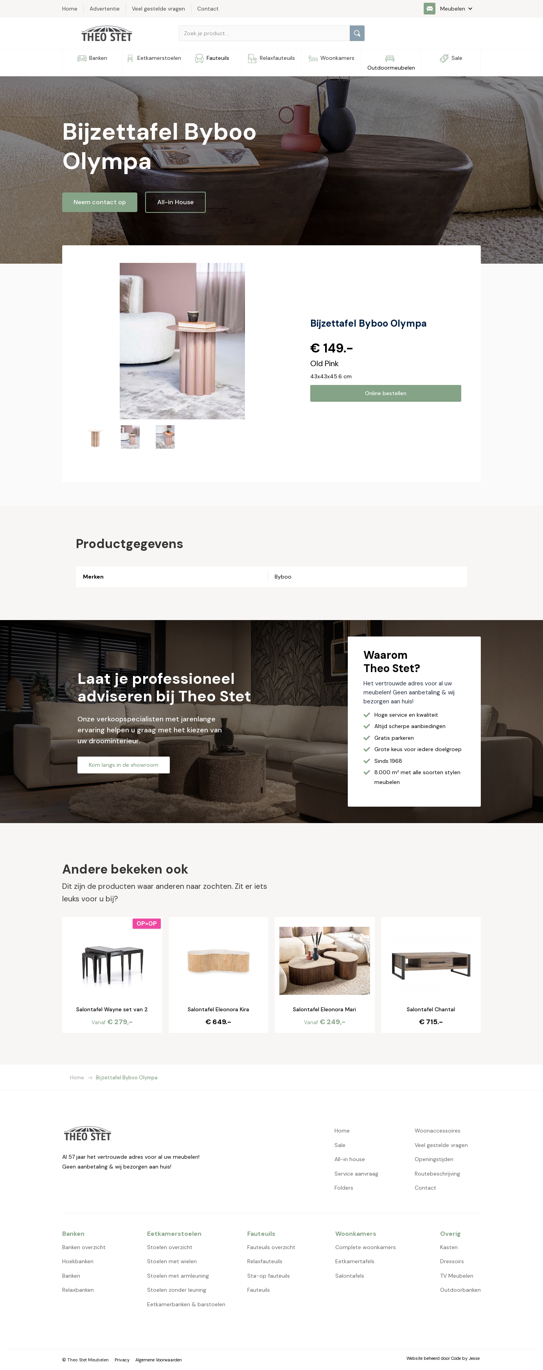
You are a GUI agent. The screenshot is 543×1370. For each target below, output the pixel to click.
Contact (425, 1187)
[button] (452, 8)
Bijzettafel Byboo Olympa (127, 1077)
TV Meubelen (456, 1275)
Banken (71, 1275)
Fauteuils (258, 1289)
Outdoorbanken (460, 1289)
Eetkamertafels (354, 1261)
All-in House (175, 202)
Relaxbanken (78, 1289)
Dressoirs (452, 1261)
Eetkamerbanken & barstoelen (186, 1304)
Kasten (449, 1247)
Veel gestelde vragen (441, 1145)
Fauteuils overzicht (271, 1247)
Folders (343, 1187)
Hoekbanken (77, 1261)
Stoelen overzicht (169, 1247)
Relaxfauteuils (264, 1261)
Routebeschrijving (437, 1173)
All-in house (349, 1159)
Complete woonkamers (365, 1247)
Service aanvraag (356, 1173)
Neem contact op (100, 202)
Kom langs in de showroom (123, 764)
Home (77, 1077)
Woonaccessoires (437, 1130)
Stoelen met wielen (172, 1261)
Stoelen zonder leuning (176, 1289)
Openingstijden (434, 1159)
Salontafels (349, 1275)
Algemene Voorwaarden (158, 1360)
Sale (339, 1145)
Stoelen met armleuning (178, 1275)
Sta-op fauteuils (268, 1275)
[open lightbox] (182, 341)
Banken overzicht (84, 1247)
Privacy (122, 1360)
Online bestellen (385, 393)
